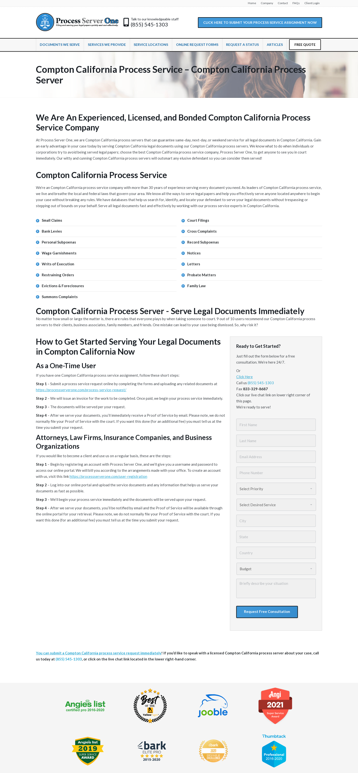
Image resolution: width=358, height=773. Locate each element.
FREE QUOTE (305, 44)
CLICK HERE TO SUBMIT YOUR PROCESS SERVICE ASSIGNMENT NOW (260, 22)
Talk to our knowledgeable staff (155, 19)
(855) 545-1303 (149, 24)
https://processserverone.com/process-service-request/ (81, 390)
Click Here (244, 376)
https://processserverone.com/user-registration (108, 476)
